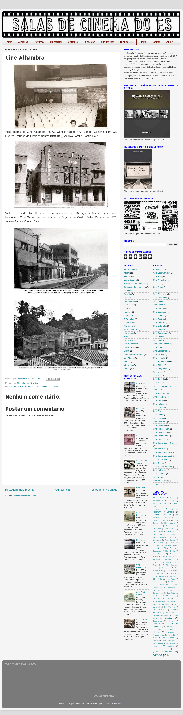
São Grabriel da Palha (134, 354)
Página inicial (62, 489)
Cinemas (23, 41)
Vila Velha (128, 365)
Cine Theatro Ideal (161, 459)
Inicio (9, 41)
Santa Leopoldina (131, 344)
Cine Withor (158, 477)
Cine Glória (158, 365)
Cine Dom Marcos (161, 344)
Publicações (107, 41)
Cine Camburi (159, 305)
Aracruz (127, 276)
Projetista (156, 640)
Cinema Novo (170, 612)
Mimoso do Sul (130, 329)
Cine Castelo (159, 315)
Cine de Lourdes (160, 481)
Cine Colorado (159, 326)
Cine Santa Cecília (141, 593)
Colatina (35, 383)
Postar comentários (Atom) (25, 496)
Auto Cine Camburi (161, 273)
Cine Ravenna (159, 425)
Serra (126, 351)
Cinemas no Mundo (161, 615)
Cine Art (156, 283)
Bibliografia (127, 41)
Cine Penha (141, 488)
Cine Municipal (159, 397)
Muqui (126, 337)
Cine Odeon (158, 400)
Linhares (128, 322)
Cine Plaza (158, 418)
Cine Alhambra (23, 383)
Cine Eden (157, 347)
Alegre (127, 273)
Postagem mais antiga (103, 489)
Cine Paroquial (159, 407)
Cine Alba (140, 383)
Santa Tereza (130, 347)
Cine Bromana (159, 298)
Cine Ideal (157, 372)
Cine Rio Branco (160, 432)
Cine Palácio (158, 404)
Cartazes (73, 41)
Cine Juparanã (159, 383)
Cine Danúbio (159, 340)
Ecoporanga (129, 301)
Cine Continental (141, 566)
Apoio (169, 41)
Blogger (119, 704)
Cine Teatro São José (162, 456)
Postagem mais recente (19, 489)
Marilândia (128, 326)
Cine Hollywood (160, 368)
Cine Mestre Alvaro (161, 393)
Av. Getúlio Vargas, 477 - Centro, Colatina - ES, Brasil (34, 386)
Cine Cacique (159, 301)
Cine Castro (158, 319)
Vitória (127, 368)
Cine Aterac (158, 287)
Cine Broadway (160, 294)
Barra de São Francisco (134, 283)
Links (142, 41)
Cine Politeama (160, 422)
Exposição (89, 41)
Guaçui (127, 308)
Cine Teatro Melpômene (163, 452)
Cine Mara (140, 540)
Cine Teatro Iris (160, 449)
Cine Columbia (159, 329)
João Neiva (129, 319)
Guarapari (128, 305)
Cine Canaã (141, 619)
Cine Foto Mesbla (161, 361)
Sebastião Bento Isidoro (162, 649)
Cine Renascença (161, 429)
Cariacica (128, 290)
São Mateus (129, 358)
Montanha (128, 333)
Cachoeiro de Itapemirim (135, 287)
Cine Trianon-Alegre (162, 466)
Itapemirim (128, 315)
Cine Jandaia (159, 379)
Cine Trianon (159, 463)
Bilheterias (56, 41)
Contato (156, 41)
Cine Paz (140, 435)
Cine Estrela (158, 354)
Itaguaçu (128, 312)
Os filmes (39, 41)
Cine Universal (159, 470)
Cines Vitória (158, 484)
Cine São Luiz (142, 408)
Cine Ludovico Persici (162, 386)
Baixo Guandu (130, 280)
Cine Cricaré (158, 337)
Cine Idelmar (159, 376)
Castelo (127, 294)
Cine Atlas (157, 290)
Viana (126, 361)
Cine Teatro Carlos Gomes (165, 443)
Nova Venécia (130, 340)
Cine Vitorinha (159, 474)
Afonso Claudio (131, 269)
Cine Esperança (141, 513)
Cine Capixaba (159, 312)
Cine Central (158, 322)
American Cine (159, 269)
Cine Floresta (159, 358)
